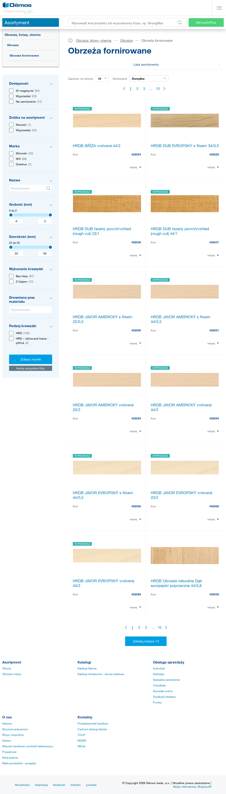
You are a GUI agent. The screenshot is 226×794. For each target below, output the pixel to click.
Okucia (6, 668)
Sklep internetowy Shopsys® (192, 786)
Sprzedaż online (163, 691)
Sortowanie (120, 78)
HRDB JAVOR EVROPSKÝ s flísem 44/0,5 (103, 495)
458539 (214, 594)
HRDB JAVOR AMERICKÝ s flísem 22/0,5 (102, 319)
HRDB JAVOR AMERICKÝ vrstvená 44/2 (181, 407)
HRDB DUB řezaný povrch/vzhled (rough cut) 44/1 (180, 231)
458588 (214, 506)
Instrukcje (159, 668)
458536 (136, 242)
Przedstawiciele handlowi (93, 723)
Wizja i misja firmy (13, 735)
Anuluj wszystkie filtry (30, 368)
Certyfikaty (159, 685)
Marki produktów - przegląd (19, 763)
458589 (136, 594)
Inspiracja (41, 785)
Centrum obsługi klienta (92, 729)
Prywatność (9, 752)
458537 (214, 242)
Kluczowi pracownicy (15, 729)
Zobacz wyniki (30, 359)
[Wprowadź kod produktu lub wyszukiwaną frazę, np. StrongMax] (127, 22)
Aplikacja (158, 674)
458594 (214, 418)
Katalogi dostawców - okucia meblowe (101, 674)
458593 (136, 418)
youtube (91, 785)
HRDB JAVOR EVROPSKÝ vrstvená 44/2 (103, 583)
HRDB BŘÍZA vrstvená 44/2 (96, 145)
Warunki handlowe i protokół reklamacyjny (27, 746)
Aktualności (22, 785)
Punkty (157, 702)
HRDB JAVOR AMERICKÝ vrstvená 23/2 (103, 407)
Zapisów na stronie (80, 78)
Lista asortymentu (176, 64)
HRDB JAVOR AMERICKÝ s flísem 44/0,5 (180, 319)
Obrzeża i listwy (11, 674)
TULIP (81, 735)
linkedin (75, 785)
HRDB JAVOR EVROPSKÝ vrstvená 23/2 (181, 495)
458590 (136, 330)
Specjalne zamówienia (166, 679)
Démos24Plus (206, 22)
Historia (7, 723)
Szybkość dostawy (164, 696)
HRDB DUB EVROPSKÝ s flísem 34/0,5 (185, 145)
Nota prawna (10, 757)
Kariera (6, 740)
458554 (136, 154)
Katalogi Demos (87, 668)
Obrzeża (13, 45)
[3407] (11, 215)
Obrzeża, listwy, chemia (23, 35)
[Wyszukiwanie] (30, 188)
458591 (214, 330)
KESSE (82, 740)
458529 (214, 154)
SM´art (81, 746)
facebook (59, 785)
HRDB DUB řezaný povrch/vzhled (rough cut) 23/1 (102, 231)
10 (158, 88)
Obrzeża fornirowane (24, 55)
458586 (136, 506)
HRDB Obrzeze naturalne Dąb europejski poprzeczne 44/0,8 (176, 583)
